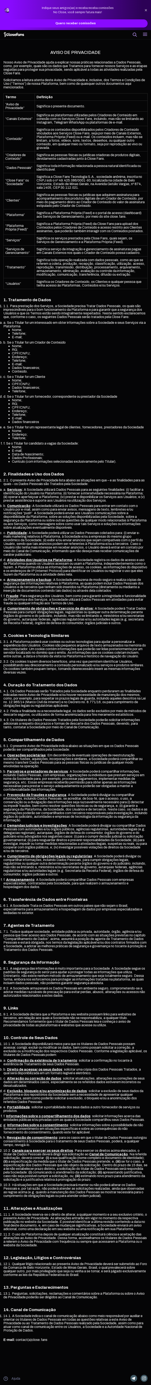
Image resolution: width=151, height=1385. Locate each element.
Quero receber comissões (75, 23)
